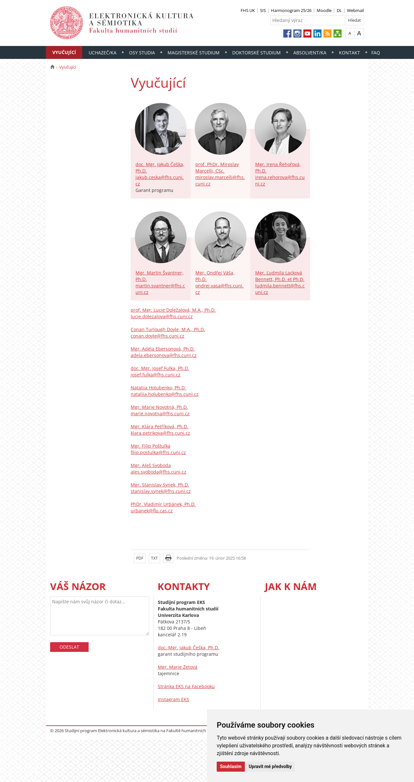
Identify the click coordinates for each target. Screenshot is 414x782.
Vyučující (64, 52)
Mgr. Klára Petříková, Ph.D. (159, 426)
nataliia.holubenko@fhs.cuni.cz (165, 394)
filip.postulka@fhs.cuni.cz (158, 452)
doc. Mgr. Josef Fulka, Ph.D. (160, 368)
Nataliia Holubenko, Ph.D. (158, 388)
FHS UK (248, 10)
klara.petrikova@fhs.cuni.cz (160, 433)
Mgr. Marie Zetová (177, 667)
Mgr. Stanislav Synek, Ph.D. (160, 485)
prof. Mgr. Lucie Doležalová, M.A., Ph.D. (173, 310)
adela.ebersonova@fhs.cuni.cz (164, 355)
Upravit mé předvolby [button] (270, 766)
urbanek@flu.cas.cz (152, 511)
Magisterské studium (194, 53)
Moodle (324, 10)
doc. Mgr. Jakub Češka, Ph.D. (188, 647)
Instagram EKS (173, 699)
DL (339, 10)
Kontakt (349, 53)
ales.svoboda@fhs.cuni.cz (158, 472)
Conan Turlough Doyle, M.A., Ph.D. (168, 329)
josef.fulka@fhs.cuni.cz (155, 375)
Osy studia (142, 53)
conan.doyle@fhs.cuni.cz (157, 336)
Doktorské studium (256, 53)
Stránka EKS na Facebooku (186, 686)
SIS (263, 10)
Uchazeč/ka (102, 53)
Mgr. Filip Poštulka (150, 446)
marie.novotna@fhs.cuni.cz (160, 413)
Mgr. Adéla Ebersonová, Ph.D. (163, 349)
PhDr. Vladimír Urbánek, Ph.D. (163, 504)
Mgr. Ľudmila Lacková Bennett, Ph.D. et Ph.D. (279, 276)
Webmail (355, 10)
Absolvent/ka (309, 53)
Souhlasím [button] (231, 766)
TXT (154, 558)
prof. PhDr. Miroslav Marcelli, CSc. (217, 167)
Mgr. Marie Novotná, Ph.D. (159, 407)
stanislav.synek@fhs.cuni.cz (161, 491)
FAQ (375, 53)
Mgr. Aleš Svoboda (151, 465)
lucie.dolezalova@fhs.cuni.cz (162, 316)
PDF (139, 558)
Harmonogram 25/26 (291, 10)
